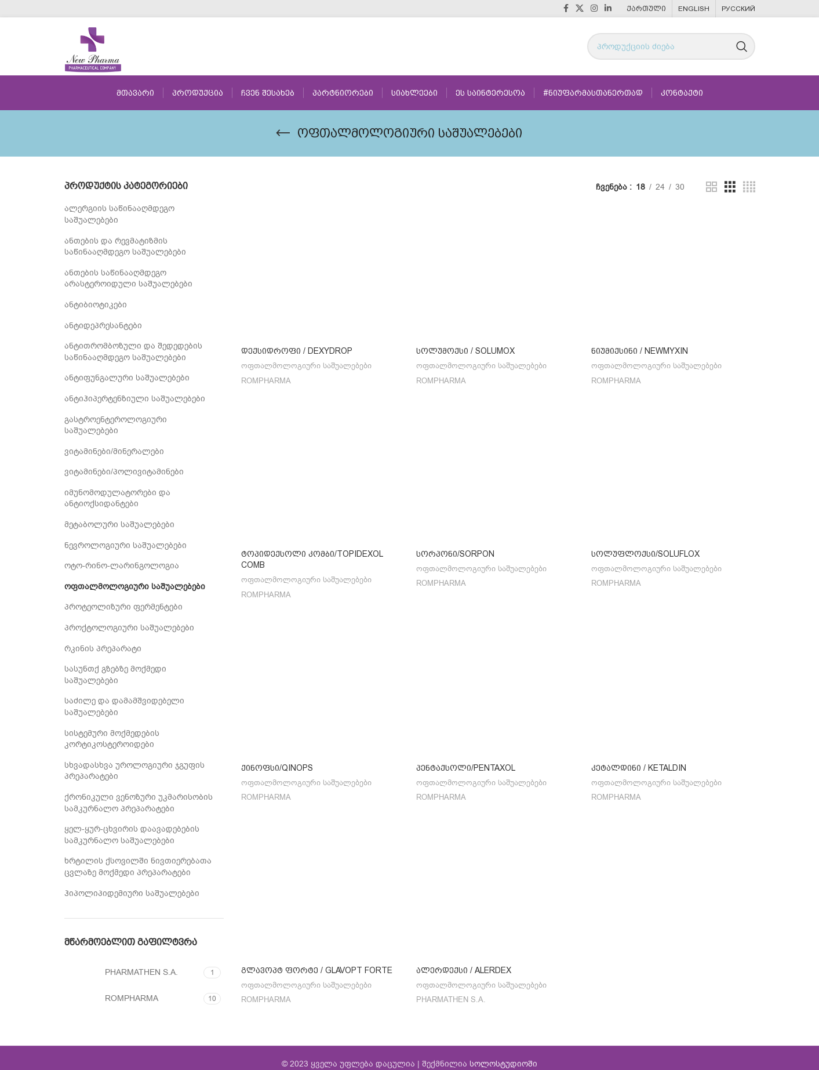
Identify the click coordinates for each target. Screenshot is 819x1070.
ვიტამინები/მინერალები (114, 451)
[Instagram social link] (594, 9)
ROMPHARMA (266, 381)
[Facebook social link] (566, 9)
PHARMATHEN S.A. (451, 990)
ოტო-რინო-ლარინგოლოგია (121, 565)
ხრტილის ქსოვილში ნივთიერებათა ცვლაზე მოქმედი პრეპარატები (138, 866)
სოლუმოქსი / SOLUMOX (465, 351)
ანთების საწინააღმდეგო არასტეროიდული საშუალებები (128, 278)
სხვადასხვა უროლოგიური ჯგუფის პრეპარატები (134, 771)
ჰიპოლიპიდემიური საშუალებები (131, 893)
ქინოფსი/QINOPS (277, 761)
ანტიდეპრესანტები (103, 325)
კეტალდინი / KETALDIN (638, 761)
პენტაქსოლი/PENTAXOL (465, 761)
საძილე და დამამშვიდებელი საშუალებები (124, 706)
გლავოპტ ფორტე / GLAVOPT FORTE (316, 960)
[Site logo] (93, 46)
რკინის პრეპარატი (102, 648)
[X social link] (579, 9)
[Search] (671, 46)
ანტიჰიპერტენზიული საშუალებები (134, 398)
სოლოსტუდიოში (503, 1051)
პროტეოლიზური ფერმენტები (123, 606)
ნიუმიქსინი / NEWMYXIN (639, 351)
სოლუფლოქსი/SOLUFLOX (645, 550)
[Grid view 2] (711, 187)
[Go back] (282, 133)
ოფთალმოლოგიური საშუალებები (134, 586)
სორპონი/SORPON (455, 550)
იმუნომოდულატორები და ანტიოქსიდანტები (117, 498)
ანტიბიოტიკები (95, 304)
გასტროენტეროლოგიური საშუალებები (115, 425)
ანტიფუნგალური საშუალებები (127, 377)
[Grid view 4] (749, 187)
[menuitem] (646, 8)
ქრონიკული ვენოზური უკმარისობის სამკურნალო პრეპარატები (138, 803)
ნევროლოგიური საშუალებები (125, 545)
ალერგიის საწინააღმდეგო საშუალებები (119, 214)
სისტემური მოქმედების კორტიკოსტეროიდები (111, 739)
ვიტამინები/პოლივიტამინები (124, 471)
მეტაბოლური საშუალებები (119, 524)
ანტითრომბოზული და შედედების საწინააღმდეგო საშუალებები (133, 351)
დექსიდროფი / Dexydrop (296, 351)
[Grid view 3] (730, 187)
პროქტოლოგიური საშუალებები (129, 627)
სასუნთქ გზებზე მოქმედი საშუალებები (115, 674)
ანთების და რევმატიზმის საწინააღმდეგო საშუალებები (125, 246)
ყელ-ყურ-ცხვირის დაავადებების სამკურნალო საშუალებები (131, 835)
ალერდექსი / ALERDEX (463, 960)
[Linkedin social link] (608, 9)
